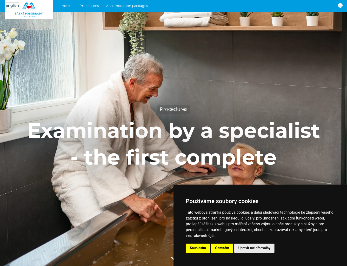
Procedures (89, 6)
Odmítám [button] (222, 248)
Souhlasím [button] (198, 248)
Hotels (66, 6)
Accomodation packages (127, 6)
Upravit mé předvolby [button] (254, 248)
